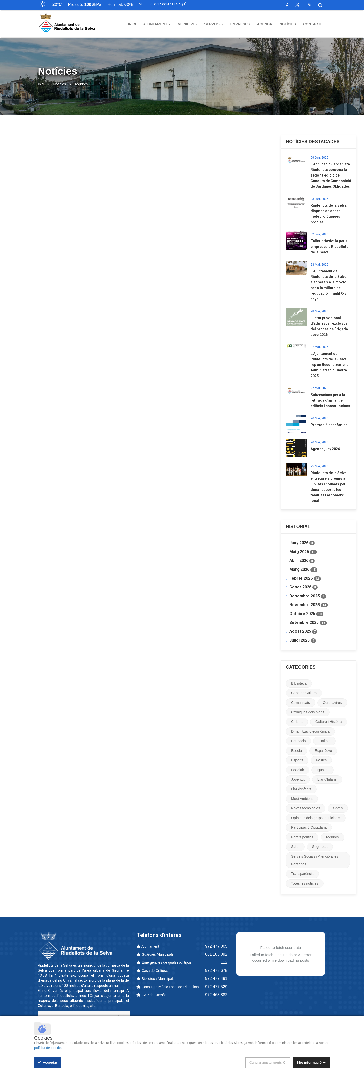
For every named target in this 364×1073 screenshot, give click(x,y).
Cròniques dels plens (307, 712)
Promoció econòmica (329, 425)
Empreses (240, 24)
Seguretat (320, 847)
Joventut (298, 779)
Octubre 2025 (306, 613)
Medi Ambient (302, 799)
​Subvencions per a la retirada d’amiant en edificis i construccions (330, 400)
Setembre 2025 (308, 622)
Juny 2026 (302, 542)
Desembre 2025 (307, 596)
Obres (338, 808)
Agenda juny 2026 (325, 449)
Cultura (297, 722)
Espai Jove (323, 751)
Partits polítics (302, 837)
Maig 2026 (303, 551)
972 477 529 (216, 986)
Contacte (313, 24)
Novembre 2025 (308, 604)
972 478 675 (216, 970)
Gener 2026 (303, 587)
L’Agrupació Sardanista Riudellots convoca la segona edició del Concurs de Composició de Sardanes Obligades (331, 175)
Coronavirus (332, 702)
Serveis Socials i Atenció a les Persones (314, 860)
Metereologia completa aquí (162, 4)
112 (224, 962)
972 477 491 (216, 978)
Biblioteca (299, 683)
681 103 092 (216, 954)
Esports (297, 760)
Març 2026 (303, 569)
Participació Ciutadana (309, 827)
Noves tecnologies (305, 808)
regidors (332, 837)
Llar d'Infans (327, 779)
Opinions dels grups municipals (315, 818)
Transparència (302, 874)
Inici (132, 24)
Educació (298, 741)
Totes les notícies (304, 883)
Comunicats (300, 702)
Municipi (187, 24)
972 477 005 (216, 946)
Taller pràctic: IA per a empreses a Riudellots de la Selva (329, 246)
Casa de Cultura (304, 693)
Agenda (264, 24)
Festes (321, 760)
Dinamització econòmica (310, 731)
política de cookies (48, 1048)
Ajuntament (157, 24)
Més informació (309, 1062)
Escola (296, 751)
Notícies (287, 24)
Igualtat (322, 770)
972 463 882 (216, 995)
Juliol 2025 (302, 640)
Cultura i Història (328, 722)
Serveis (213, 24)
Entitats (324, 741)
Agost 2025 (303, 631)
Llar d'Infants (301, 789)
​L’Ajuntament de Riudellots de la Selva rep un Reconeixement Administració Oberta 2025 (329, 365)
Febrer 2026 (305, 578)
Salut (295, 847)
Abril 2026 (302, 560)
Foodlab (297, 770)
